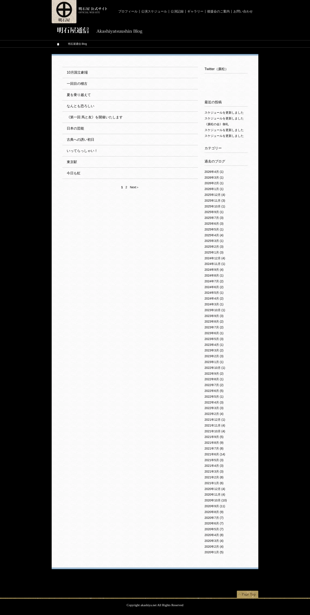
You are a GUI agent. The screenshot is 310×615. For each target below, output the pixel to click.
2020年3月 (214, 540)
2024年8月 (214, 275)
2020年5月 (214, 529)
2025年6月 (214, 223)
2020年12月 (215, 489)
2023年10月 (215, 310)
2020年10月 (216, 500)
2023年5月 (214, 339)
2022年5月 (214, 396)
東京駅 (72, 162)
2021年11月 (215, 425)
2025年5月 (214, 229)
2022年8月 (214, 379)
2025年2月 (214, 246)
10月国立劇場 (77, 72)
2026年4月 (214, 171)
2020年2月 (214, 546)
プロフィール (128, 11)
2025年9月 (214, 212)
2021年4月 (214, 465)
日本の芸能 (75, 128)
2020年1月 (214, 552)
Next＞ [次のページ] (134, 187)
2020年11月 (215, 494)
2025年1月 (214, 252)
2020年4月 (214, 535)
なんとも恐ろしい (80, 106)
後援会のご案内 (218, 11)
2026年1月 (214, 189)
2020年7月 (214, 517)
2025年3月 (214, 241)
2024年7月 (214, 281)
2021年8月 (214, 442)
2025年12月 (215, 194)
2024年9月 (214, 269)
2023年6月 (214, 333)
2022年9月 (214, 373)
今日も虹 (74, 173)
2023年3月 (214, 350)
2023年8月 (214, 321)
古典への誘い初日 (80, 139)
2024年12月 (215, 258)
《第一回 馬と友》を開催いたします (95, 117)
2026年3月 (214, 177)
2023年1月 (214, 362)
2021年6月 (215, 454)
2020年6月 (214, 523)
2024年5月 (214, 292)
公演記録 (177, 11)
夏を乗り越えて (79, 95)
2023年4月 (214, 344)
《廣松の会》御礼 (217, 124)
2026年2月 (214, 183)
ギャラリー (195, 11)
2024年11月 (215, 264)
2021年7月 (214, 448)
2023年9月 (214, 316)
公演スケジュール (154, 11)
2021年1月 (214, 483)
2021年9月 (214, 437)
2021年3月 (214, 471)
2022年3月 (214, 408)
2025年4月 (214, 235)
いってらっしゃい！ (82, 151)
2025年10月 (215, 206)
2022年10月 (215, 367)
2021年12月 (215, 419)
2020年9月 (215, 506)
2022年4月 (214, 402)
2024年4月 (214, 298)
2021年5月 (214, 460)
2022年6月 (214, 390)
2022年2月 (214, 414)
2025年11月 (215, 200)
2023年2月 (214, 356)
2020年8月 (214, 512)
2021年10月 (215, 431)
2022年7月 (214, 385)
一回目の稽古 (77, 83)
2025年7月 (214, 217)
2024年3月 (214, 304)
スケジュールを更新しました (224, 112)
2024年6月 (214, 287)
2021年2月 (214, 477)
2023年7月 (214, 327)
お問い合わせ (243, 11)
